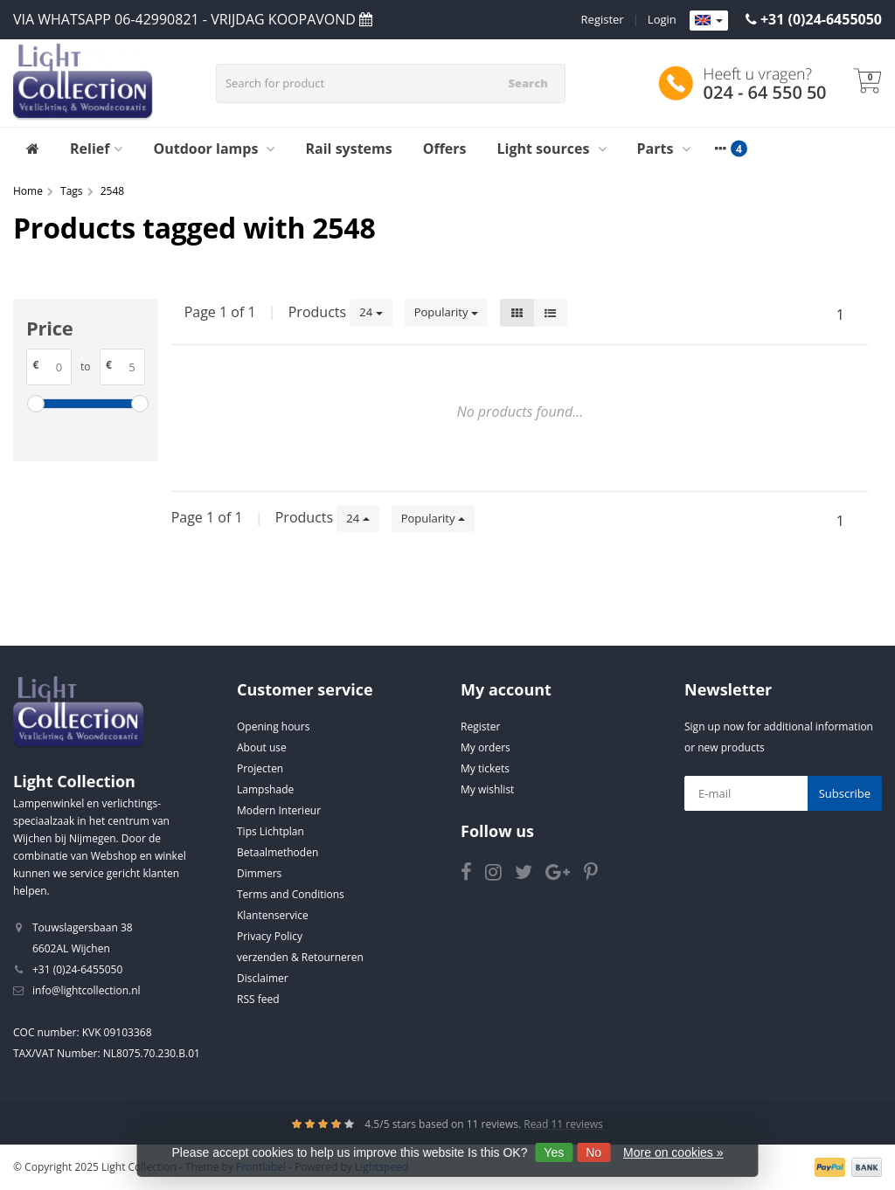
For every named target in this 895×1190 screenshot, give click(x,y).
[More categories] (721, 148)
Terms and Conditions (290, 894)
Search (527, 83)
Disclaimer (262, 978)
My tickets (485, 768)
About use (262, 747)
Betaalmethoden (277, 852)
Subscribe (845, 793)
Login (662, 19)
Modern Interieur (279, 810)
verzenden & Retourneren (300, 957)
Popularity (446, 312)
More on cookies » (673, 1152)
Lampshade (265, 789)
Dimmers (259, 873)
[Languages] (709, 20)
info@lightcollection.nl (86, 990)
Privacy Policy (269, 936)
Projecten (260, 768)
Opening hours (273, 726)
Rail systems (348, 148)
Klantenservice (273, 915)
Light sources (552, 148)
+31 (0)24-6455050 (821, 19)
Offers (445, 148)
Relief (96, 148)
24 (370, 312)
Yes (554, 1152)
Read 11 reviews (563, 1124)
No (593, 1152)
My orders (485, 747)
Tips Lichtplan (270, 831)
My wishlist (487, 789)
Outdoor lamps (213, 148)
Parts (663, 148)
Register (602, 19)
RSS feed (258, 999)
